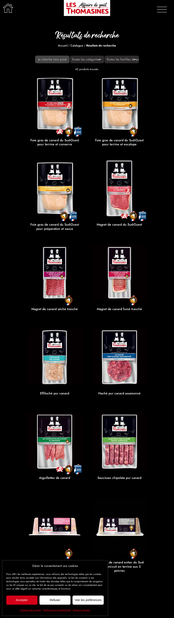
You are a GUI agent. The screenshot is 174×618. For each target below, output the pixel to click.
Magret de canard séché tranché (54, 309)
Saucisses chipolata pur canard (119, 477)
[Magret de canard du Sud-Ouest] (119, 188)
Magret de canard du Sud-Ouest (119, 224)
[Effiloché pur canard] (54, 357)
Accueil (62, 45)
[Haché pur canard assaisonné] (119, 357)
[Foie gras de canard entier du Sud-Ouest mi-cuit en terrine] (54, 526)
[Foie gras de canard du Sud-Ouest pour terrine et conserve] (54, 104)
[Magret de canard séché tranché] (54, 272)
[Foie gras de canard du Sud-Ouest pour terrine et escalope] (119, 104)
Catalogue (76, 45)
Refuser (55, 600)
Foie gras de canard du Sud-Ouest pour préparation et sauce (54, 226)
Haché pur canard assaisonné (119, 393)
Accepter (22, 600)
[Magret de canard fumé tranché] (119, 272)
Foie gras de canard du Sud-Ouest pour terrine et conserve (54, 142)
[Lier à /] (8, 8)
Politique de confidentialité (57, 610)
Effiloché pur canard (54, 393)
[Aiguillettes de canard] (54, 441)
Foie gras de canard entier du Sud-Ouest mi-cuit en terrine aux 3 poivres (119, 566)
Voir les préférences (88, 600)
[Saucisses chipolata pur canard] (119, 441)
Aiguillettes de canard (54, 477)
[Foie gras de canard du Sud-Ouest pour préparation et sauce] (54, 188)
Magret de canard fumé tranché (119, 309)
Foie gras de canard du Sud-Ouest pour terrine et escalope (119, 142)
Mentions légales (81, 610)
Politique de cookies (30, 610)
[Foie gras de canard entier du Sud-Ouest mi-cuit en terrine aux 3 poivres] (119, 526)
